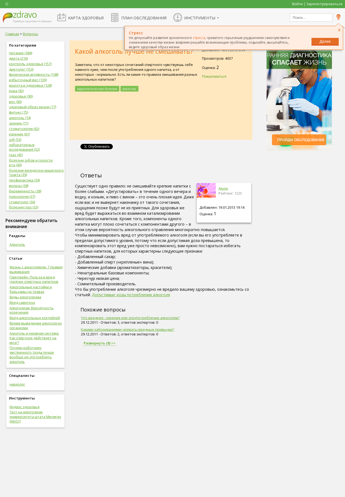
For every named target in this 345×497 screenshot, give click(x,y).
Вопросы (30, 33)
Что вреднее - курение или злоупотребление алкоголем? (130, 317)
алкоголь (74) (20, 117)
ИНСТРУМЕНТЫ (200, 17)
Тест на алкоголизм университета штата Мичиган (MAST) (35, 417)
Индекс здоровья (25, 406)
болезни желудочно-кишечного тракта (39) (36, 172)
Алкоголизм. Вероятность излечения (32, 310)
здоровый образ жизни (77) (32, 106)
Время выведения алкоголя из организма (36, 325)
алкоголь (129, 89)
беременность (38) (25, 191)
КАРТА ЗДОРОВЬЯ (86, 17)
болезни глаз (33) (23, 207)
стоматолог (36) (22, 201)
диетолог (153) (21, 69)
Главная (12, 33)
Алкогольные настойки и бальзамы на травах (31, 289)
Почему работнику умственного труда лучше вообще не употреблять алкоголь (32, 354)
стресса (199, 37)
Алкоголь (17, 244)
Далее (325, 41)
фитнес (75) (18, 112)
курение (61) (19, 134)
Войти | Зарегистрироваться (317, 3)
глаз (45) (16, 154)
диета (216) (18, 58)
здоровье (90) (21, 96)
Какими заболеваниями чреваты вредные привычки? (127, 329)
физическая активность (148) (33, 74)
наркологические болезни (97, 89)
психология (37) (22, 196)
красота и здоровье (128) (30, 85)
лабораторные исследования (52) (24, 147)
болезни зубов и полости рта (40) (31, 162)
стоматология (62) (24, 128)
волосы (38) (18, 185)
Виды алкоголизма (25, 297)
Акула (223, 188)
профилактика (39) (24, 180)
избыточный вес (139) (28, 79)
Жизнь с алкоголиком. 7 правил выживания (36, 269)
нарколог (17, 384)
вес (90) (15, 101)
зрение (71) (18, 123)
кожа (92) (16, 90)
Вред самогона (22, 302)
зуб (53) (15, 139)
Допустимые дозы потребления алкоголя (131, 294)
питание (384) (20, 52)
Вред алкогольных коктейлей (35, 317)
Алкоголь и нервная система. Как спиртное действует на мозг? (34, 338)
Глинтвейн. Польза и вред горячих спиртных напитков (34, 279)
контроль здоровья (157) (30, 63)
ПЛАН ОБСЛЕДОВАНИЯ (144, 17)
